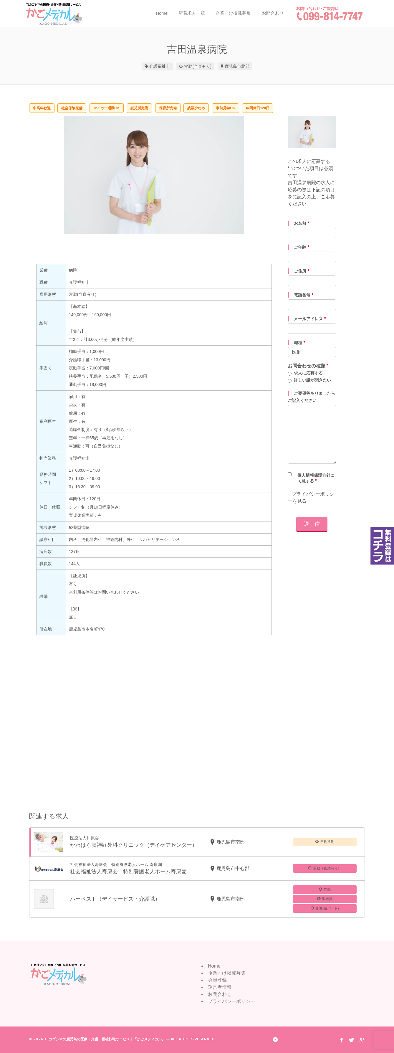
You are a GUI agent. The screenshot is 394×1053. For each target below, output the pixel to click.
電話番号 (303, 295)
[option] (154, 175)
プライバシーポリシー (231, 1001)
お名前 (301, 223)
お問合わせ (273, 13)
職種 (299, 342)
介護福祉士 (159, 66)
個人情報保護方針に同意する (316, 478)
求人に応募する (308, 373)
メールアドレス (310, 318)
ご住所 (301, 271)
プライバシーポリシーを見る (311, 497)
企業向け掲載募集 (233, 13)
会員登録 (217, 980)
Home (162, 13)
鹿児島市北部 (237, 66)
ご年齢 (301, 247)
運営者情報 (219, 987)
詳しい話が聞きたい (312, 380)
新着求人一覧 (191, 13)
